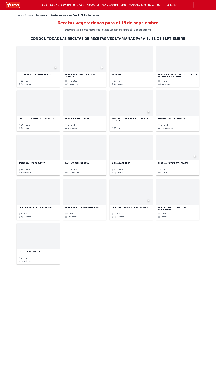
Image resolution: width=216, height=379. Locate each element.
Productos (92, 5)
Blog (123, 5)
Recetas (54, 5)
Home (19, 15)
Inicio (44, 5)
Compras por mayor (72, 5)
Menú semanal (110, 5)
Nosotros (154, 5)
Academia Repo (137, 5)
